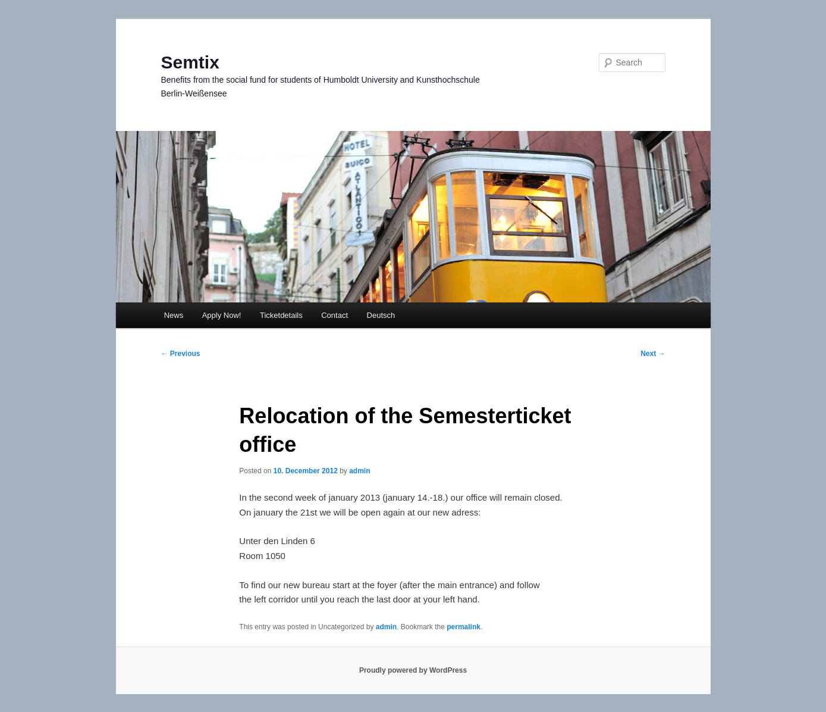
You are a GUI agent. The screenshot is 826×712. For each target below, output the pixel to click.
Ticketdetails (281, 315)
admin (359, 471)
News (174, 315)
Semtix (190, 62)
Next (652, 353)
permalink (463, 627)
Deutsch (381, 315)
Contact (334, 315)
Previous (180, 353)
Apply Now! (221, 315)
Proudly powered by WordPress (413, 670)
